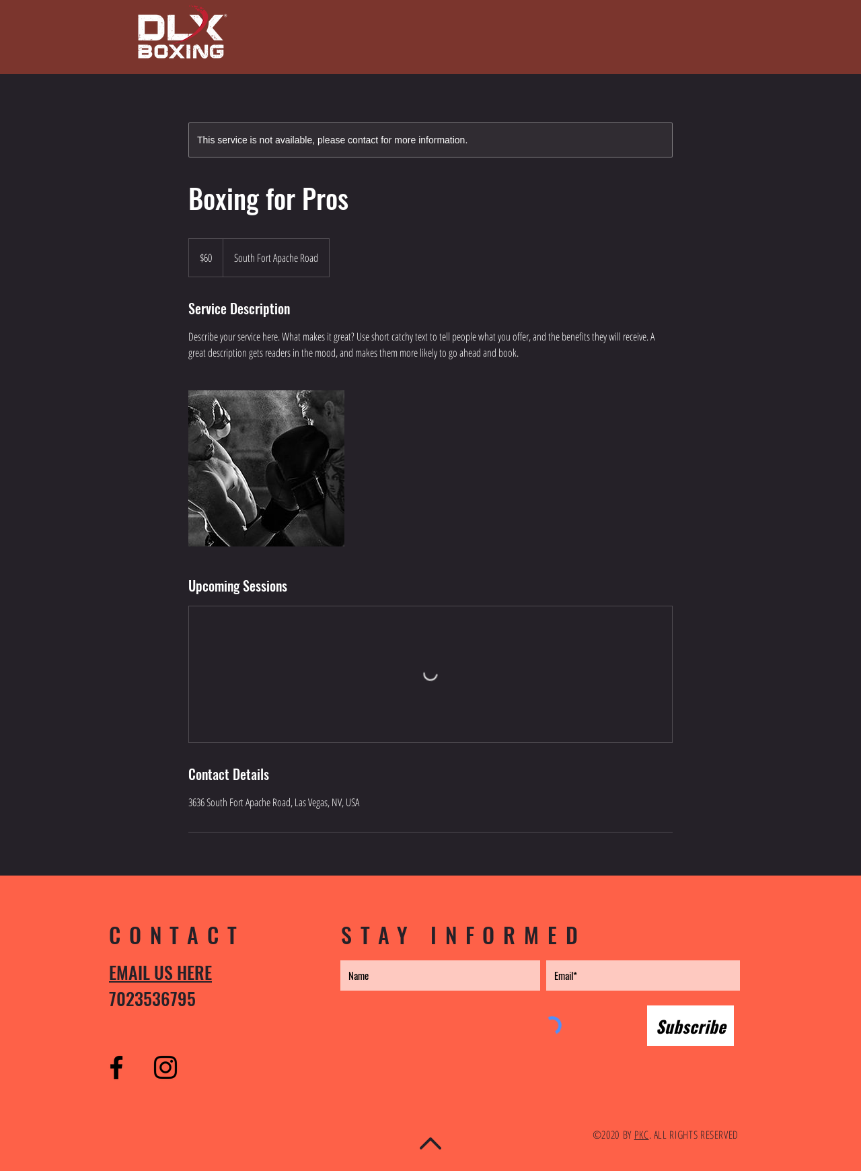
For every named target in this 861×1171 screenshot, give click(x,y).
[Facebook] (116, 1067)
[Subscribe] (690, 1025)
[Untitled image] (266, 468)
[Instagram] (165, 1067)
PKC (641, 1134)
